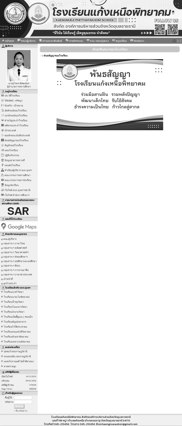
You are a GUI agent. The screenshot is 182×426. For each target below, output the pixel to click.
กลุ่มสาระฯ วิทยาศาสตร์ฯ (14, 252)
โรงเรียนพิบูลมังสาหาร (15, 321)
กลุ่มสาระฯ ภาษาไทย (13, 243)
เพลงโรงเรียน (11, 150)
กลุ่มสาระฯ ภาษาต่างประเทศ (16, 274)
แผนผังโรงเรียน (12, 165)
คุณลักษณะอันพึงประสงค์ (17, 135)
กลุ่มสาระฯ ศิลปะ (10, 265)
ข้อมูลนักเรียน (12, 185)
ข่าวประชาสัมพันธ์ (50, 41)
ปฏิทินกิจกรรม (12, 155)
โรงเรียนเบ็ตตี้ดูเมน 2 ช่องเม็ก (18, 317)
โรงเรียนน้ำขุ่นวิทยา (14, 302)
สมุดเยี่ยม (119, 41)
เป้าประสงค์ (10, 130)
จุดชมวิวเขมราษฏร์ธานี (15, 351)
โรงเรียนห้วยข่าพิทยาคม (16, 336)
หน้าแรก (8, 41)
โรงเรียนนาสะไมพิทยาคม (17, 297)
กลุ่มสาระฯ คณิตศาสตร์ (14, 248)
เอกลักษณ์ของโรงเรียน (16, 115)
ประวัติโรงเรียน (12, 95)
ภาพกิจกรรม (74, 41)
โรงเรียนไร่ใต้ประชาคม (15, 326)
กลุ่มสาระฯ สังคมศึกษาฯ (14, 256)
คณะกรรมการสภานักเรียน (18, 180)
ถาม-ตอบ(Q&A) (98, 41)
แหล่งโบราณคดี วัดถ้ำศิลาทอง (19, 361)
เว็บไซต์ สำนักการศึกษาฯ (17, 195)
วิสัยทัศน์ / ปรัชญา (14, 100)
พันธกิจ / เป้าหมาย (14, 105)
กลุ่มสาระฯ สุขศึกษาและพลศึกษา (18, 261)
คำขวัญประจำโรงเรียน (16, 120)
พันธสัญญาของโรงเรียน (16, 140)
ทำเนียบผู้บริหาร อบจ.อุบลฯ (18, 170)
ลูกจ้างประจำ (9, 283)
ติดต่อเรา (137, 41)
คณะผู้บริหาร (27, 41)
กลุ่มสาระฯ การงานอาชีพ (15, 270)
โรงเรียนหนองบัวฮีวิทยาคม (17, 331)
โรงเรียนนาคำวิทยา (13, 292)
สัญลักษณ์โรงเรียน (14, 145)
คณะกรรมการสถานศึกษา (17, 175)
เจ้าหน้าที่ (7, 279)
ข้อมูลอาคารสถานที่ (15, 160)
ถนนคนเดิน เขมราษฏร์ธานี (17, 356)
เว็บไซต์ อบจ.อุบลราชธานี (17, 190)
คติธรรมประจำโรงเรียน (16, 125)
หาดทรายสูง (10, 366)
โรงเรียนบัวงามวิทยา (14, 312)
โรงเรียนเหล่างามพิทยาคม (17, 341)
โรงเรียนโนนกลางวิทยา (15, 307)
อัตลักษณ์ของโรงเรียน (16, 110)
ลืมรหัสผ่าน (21, 410)
